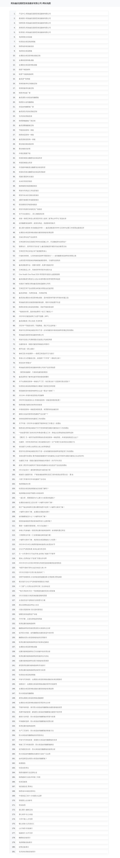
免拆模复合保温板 (25, 37)
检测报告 (22, 763)
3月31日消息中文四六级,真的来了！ (32, 572)
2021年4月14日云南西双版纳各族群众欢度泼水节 (37, 544)
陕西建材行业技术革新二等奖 (29, 777)
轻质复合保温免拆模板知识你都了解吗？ (34, 488)
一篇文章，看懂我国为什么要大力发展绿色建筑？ (37, 498)
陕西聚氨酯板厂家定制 (27, 121)
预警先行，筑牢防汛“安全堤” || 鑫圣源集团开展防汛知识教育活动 (42, 246)
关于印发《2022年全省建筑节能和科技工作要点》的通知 (40, 423)
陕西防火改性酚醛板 (26, 102)
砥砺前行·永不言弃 (26, 833)
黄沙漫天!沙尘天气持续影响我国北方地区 (34, 582)
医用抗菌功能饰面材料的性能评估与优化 (34, 656)
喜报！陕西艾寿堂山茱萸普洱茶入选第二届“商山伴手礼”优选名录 (42, 218)
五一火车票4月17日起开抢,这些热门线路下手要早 (37, 554)
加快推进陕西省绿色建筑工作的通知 (32, 419)
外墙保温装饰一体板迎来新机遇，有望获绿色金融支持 (39, 409)
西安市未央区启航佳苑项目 (29, 195)
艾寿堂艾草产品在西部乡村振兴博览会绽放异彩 (36, 288)
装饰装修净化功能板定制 (28, 83)
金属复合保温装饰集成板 (28, 65)
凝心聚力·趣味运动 (26, 810)
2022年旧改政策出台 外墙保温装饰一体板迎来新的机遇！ (40, 400)
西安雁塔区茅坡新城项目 (28, 204)
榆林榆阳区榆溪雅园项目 (28, 186)
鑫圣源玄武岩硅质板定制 (28, 111)
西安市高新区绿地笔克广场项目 (30, 209)
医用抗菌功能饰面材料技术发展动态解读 (34, 642)
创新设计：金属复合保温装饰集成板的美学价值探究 (38, 684)
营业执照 (22, 805)
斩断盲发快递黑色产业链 (28, 614)
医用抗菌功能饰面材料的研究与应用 (32, 670)
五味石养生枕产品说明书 (28, 237)
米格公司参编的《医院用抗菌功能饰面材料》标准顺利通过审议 (42, 530)
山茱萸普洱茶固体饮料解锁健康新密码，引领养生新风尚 (39, 260)
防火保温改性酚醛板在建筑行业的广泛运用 (34, 754)
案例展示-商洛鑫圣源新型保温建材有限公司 (35, 18)
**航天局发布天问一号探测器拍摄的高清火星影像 (37, 591)
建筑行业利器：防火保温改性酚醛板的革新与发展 (37, 717)
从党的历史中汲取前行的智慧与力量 (32, 600)
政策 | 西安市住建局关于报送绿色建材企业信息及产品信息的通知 (43, 465)
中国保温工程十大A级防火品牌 (30, 796)
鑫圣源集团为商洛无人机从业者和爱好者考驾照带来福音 (39, 279)
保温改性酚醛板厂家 (26, 107)
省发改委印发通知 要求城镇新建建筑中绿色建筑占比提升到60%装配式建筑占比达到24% (51, 456)
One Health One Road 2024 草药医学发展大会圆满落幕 (39, 274)
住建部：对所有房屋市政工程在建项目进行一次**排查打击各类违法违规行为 (47, 442)
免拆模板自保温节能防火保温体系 (31, 493)
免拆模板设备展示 (25, 842)
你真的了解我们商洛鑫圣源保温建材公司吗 (34, 284)
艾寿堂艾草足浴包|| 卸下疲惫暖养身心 (33, 251)
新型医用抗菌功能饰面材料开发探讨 (32, 665)
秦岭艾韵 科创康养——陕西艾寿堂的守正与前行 (36, 353)
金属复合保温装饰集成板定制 (29, 55)
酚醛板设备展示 (24, 838)
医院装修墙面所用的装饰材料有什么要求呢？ (35, 521)
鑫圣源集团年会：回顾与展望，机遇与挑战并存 (36, 265)
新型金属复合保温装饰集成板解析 (31, 698)
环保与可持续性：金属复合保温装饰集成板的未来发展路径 (40, 679)
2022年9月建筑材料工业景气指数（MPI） (34, 316)
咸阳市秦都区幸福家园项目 (29, 200)
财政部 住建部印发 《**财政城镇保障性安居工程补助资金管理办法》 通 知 (46, 474)
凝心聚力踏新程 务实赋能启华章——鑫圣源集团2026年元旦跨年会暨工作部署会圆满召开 (51, 228)
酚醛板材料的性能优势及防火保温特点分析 (34, 628)
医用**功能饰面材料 (26, 74)
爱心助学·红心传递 (26, 814)
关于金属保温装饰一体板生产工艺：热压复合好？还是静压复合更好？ (44, 381)
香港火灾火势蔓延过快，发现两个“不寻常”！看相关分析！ (40, 358)
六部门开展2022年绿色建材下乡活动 (32, 479)
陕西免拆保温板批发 (26, 46)
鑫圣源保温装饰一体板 (27, 139)
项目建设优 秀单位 (26, 786)
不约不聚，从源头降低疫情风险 (30, 619)
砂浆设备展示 (24, 847)
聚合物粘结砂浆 (24, 149)
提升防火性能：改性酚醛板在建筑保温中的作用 (36, 633)
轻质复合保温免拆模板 (27, 42)
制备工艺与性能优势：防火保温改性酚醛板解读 (36, 744)
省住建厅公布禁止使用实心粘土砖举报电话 (34, 447)
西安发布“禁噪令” (25, 363)
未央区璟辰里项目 (25, 181)
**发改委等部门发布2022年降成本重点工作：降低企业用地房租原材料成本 (46, 433)
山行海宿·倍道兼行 (26, 828)
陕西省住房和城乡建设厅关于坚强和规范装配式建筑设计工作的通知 (44, 428)
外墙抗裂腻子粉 (24, 153)
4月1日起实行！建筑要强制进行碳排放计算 (35, 470)
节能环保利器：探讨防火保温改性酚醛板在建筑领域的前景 (40, 707)
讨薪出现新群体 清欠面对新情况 (30, 609)
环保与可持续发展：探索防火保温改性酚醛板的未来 (38, 740)
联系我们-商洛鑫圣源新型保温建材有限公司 (35, 32)
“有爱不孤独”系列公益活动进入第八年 (33, 568)
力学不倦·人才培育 (26, 819)
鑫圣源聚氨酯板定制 (26, 125)
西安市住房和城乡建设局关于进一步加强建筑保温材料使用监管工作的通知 (46, 451)
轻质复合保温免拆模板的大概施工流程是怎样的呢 (37, 386)
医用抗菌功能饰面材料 (27, 623)
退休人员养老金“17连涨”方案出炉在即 (33, 558)
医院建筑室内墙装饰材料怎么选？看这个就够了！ (37, 391)
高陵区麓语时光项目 (26, 177)
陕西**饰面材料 (24, 69)
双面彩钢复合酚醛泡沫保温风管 (30, 158)
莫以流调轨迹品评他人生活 (29, 605)
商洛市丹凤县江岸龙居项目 (29, 190)
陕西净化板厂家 (24, 93)
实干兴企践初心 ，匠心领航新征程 (31, 214)
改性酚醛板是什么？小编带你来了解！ (33, 516)
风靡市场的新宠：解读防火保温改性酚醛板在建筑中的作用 (40, 712)
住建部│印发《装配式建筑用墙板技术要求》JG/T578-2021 (40, 460)
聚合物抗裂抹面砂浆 (26, 144)
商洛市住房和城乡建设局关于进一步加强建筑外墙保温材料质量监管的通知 (46, 330)
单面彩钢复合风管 (25, 163)
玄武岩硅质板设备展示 (27, 852)
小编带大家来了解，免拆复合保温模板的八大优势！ (38, 540)
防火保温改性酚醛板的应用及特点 (31, 735)
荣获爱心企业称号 (25, 800)
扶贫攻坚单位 (24, 768)
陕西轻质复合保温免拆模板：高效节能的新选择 (36, 307)
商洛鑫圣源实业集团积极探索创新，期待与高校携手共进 (39, 302)
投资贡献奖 (23, 782)
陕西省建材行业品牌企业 (28, 772)
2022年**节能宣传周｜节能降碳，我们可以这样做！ (38, 325)
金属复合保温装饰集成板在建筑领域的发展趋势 (36, 232)
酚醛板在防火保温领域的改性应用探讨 (33, 637)
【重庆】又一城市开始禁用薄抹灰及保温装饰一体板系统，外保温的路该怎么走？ (48, 437)
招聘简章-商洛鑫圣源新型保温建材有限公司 (35, 23)
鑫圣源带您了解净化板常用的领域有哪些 (34, 377)
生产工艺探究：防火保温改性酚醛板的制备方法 (36, 730)
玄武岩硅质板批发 (25, 116)
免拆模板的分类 (24, 484)
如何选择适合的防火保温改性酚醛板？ (33, 758)
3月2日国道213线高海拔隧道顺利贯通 (33, 595)
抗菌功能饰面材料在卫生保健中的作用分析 (34, 651)
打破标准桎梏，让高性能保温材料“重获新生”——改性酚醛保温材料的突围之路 (47, 256)
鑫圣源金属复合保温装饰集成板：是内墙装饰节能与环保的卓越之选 (44, 298)
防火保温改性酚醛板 (26, 693)
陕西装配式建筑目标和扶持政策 (30, 405)
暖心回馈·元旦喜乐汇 (26, 824)
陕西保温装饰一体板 (26, 135)
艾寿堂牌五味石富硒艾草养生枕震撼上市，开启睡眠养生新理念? (42, 242)
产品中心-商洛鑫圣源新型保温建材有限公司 (35, 14)
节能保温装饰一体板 (26, 130)
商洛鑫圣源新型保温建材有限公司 (31, 335)
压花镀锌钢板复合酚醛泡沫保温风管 (32, 167)
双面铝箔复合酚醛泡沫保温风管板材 (32, 172)
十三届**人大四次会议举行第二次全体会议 (34, 586)
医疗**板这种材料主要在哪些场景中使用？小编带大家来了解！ (42, 507)
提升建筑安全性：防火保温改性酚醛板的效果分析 (37, 749)
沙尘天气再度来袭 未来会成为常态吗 (32, 549)
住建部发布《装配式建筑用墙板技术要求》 (34, 344)
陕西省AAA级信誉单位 (27, 791)
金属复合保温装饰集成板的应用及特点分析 (34, 703)
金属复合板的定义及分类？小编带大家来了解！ (36, 502)
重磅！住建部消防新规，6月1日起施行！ (34, 526)
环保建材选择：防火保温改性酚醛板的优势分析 (36, 721)
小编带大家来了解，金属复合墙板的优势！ (34, 512)
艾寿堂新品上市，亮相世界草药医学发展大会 (35, 270)
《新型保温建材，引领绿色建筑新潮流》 (34, 372)
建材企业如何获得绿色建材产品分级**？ (33, 414)
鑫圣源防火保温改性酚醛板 (29, 97)
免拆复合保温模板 (25, 51)
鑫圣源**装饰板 (24, 79)
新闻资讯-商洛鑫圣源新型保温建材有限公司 (35, 28)
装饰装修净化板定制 (26, 88)
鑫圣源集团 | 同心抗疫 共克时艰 (30, 321)
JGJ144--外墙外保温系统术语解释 (31, 395)
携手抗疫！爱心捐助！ (27, 349)
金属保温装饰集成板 (26, 60)
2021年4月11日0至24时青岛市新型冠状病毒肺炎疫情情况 (40, 563)
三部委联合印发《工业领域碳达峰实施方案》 (35, 535)
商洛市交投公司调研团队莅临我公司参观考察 (35, 339)
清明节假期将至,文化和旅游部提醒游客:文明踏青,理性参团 (40, 577)
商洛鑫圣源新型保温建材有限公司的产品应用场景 (37, 367)
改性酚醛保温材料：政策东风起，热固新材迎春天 (37, 223)
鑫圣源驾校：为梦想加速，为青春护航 (33, 293)
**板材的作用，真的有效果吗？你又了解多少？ (36, 312)
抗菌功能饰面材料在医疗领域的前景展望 (34, 661)
